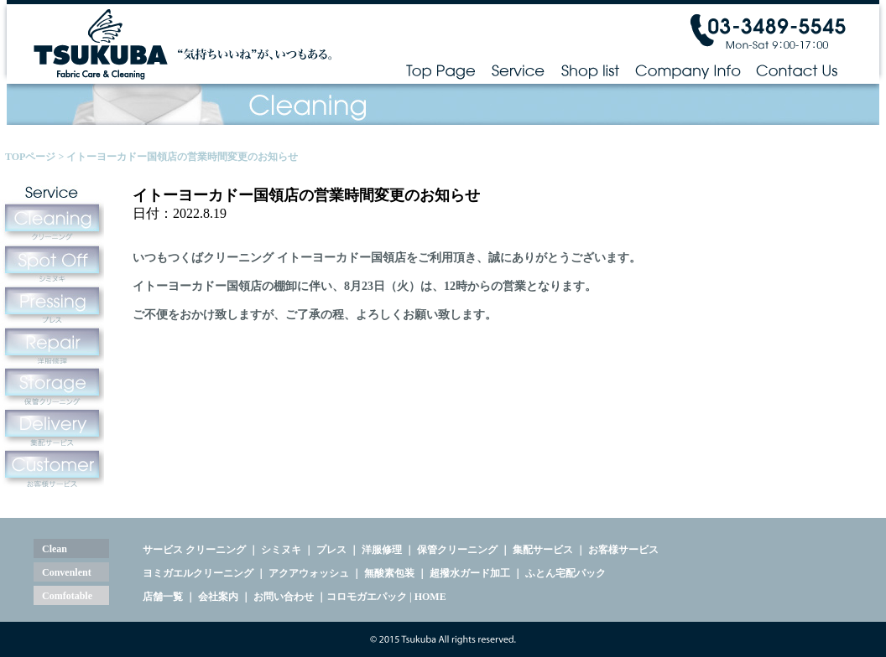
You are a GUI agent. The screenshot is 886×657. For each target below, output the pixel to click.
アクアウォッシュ (308, 573)
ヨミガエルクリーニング (198, 573)
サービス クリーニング (194, 550)
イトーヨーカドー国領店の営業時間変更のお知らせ (182, 157)
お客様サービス (623, 550)
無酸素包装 (389, 573)
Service (518, 70)
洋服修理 (382, 550)
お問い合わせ (283, 597)
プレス (331, 550)
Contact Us (797, 70)
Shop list (590, 70)
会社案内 (218, 597)
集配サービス (543, 550)
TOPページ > (35, 157)
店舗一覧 (163, 597)
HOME (430, 597)
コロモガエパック (366, 597)
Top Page (440, 70)
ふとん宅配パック (565, 573)
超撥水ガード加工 (470, 573)
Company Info (688, 70)
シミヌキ (281, 550)
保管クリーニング (457, 550)
